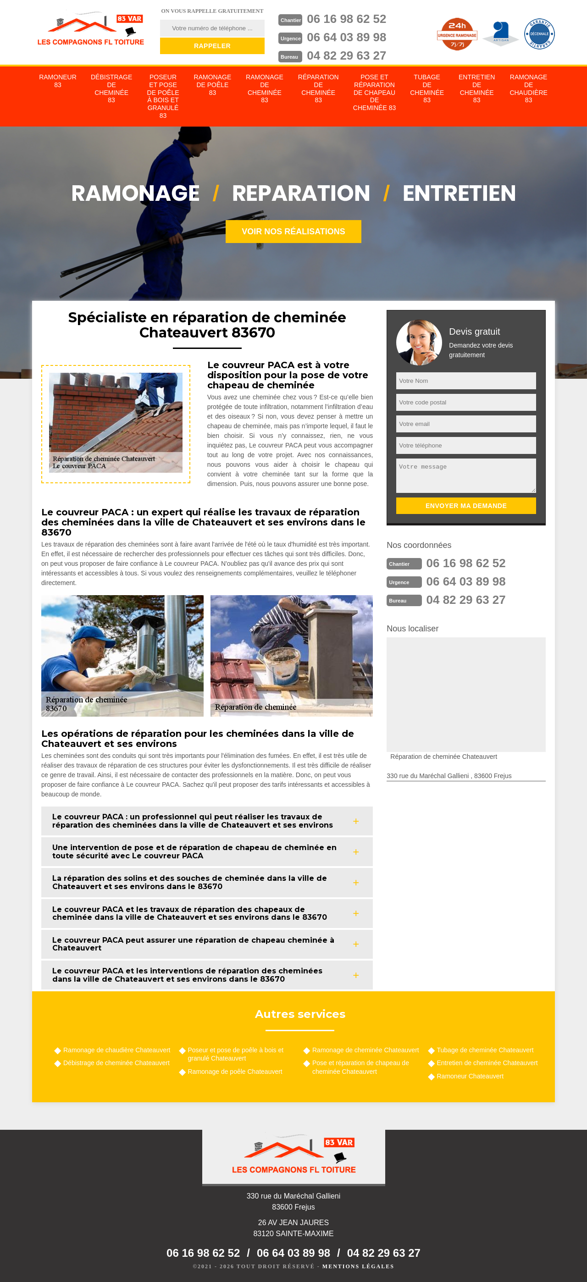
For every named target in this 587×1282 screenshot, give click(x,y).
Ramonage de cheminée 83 (264, 88)
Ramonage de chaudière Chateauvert (117, 1050)
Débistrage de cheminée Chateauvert (116, 1062)
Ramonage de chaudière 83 (528, 88)
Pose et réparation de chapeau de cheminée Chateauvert (360, 1067)
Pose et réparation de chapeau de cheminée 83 (374, 92)
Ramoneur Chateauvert (470, 1076)
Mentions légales (358, 1266)
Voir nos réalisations (293, 231)
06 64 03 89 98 (347, 37)
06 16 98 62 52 (347, 19)
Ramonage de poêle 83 (213, 84)
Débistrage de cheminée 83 (111, 88)
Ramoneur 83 (58, 80)
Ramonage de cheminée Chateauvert (365, 1050)
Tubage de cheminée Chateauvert (485, 1050)
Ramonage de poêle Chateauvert (235, 1071)
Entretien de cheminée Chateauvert (487, 1062)
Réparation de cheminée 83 (318, 88)
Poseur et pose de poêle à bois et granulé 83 (163, 96)
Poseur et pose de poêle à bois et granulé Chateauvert (236, 1054)
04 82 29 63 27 (347, 55)
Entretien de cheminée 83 (477, 88)
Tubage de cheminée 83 (427, 88)
